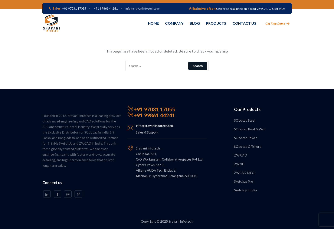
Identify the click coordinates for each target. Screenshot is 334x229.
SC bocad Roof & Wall (249, 129)
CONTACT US (244, 23)
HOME (153, 23)
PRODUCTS (216, 23)
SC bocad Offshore (247, 146)
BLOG (195, 23)
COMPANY (174, 23)
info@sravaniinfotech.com (142, 8)
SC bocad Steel (244, 120)
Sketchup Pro (243, 181)
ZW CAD (240, 155)
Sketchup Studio (245, 190)
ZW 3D (239, 164)
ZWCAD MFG (244, 173)
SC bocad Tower (245, 138)
